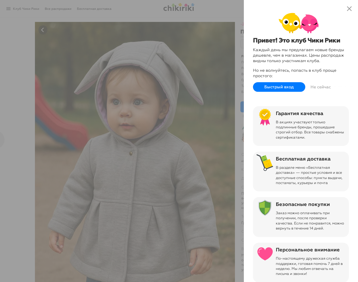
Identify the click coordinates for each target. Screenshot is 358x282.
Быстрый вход (279, 87)
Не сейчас (321, 87)
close (349, 9)
